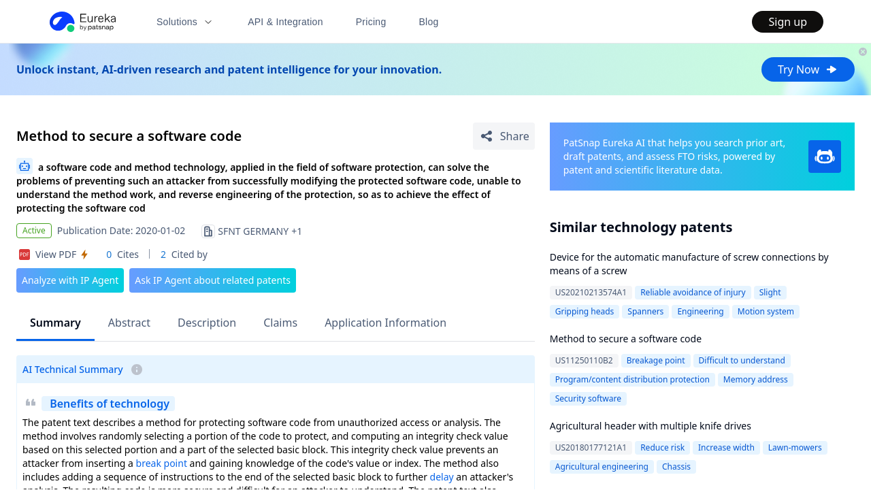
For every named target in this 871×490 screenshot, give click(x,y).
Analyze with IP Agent (70, 280)
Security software (588, 398)
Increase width (726, 447)
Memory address (755, 379)
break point (161, 463)
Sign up (787, 21)
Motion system (766, 311)
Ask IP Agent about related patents (213, 280)
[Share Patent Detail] (504, 136)
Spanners (645, 311)
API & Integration (285, 21)
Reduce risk (662, 447)
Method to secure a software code (626, 338)
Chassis (676, 466)
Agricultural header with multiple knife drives (650, 425)
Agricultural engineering (601, 466)
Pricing (371, 21)
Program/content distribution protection (632, 379)
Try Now (808, 69)
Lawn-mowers (795, 447)
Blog (429, 21)
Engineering (700, 311)
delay (442, 476)
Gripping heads (584, 311)
